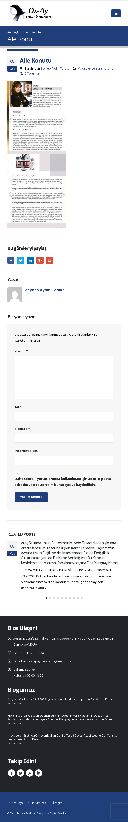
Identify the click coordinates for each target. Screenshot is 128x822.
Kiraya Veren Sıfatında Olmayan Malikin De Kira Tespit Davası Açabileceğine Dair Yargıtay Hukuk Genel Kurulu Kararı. (62, 737)
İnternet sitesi (27, 450)
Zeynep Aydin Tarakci (55, 68)
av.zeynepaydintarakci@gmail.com (47, 661)
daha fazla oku (33, 588)
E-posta (49, 260)
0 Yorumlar (32, 73)
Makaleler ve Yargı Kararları (96, 68)
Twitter (20, 773)
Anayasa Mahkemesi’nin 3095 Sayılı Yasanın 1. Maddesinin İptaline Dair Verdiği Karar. (60, 699)
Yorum (21, 351)
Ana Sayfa (18, 803)
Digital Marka (57, 813)
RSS (29, 773)
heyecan (20, 260)
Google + (40, 260)
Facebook (10, 260)
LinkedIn (30, 260)
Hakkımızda (38, 803)
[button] (46, 598)
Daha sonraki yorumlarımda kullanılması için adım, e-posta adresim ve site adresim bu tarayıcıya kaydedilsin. (63, 481)
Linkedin (38, 773)
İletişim (58, 803)
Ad (18, 407)
